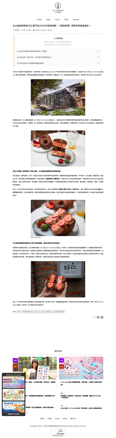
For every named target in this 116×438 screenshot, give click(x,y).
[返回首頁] (58, 7)
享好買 (66, 19)
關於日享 (76, 19)
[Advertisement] (58, 334)
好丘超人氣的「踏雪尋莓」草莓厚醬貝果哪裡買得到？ (34, 57)
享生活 (57, 19)
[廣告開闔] (27, 412)
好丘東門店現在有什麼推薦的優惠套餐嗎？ (31, 63)
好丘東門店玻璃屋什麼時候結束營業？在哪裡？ (32, 51)
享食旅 (48, 19)
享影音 (39, 19)
